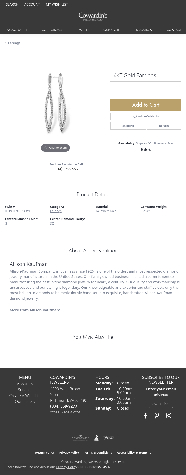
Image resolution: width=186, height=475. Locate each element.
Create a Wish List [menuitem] (25, 395)
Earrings (14, 43)
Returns (164, 126)
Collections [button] (52, 29)
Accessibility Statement (134, 453)
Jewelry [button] (83, 29)
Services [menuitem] (25, 389)
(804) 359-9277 (66, 168)
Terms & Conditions (98, 453)
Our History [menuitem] (25, 401)
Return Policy (44, 453)
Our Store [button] (111, 29)
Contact (174, 29)
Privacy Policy (69, 453)
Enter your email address (161, 391)
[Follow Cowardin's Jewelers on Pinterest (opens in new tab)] (156, 416)
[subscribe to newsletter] (166, 403)
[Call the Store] (63, 406)
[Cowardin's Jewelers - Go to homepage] (93, 16)
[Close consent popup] (94, 467)
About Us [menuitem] (25, 384)
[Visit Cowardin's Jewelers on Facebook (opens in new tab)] (145, 416)
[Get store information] (65, 412)
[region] (55, 103)
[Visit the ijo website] (108, 438)
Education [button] (143, 29)
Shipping (128, 126)
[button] (11, 4)
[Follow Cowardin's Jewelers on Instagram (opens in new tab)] (169, 416)
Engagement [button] (16, 29)
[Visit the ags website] (81, 438)
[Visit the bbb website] (96, 438)
